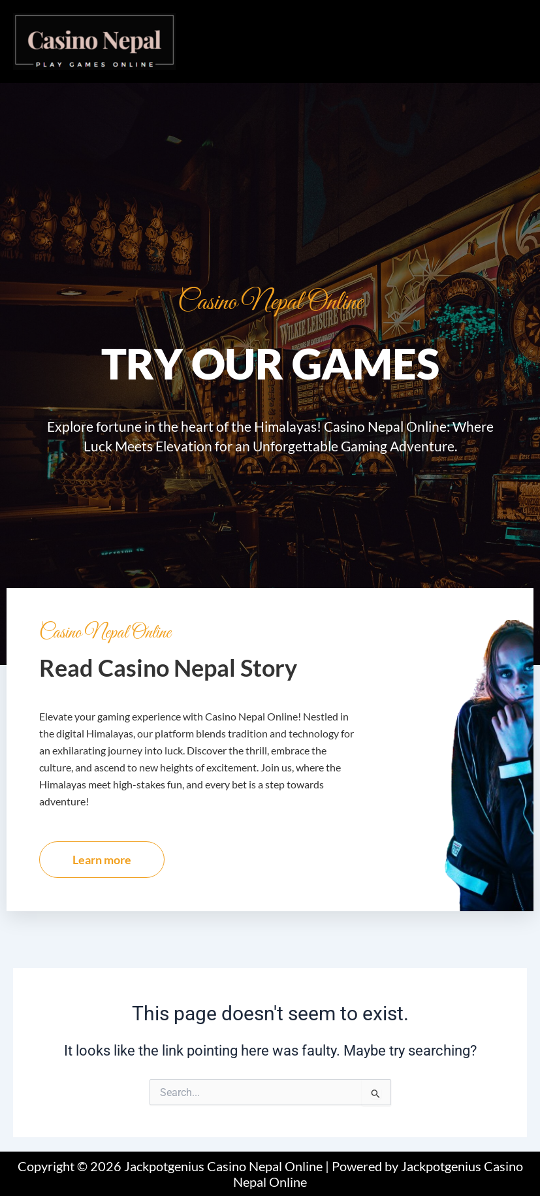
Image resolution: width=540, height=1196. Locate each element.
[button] (358, 26)
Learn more (101, 859)
